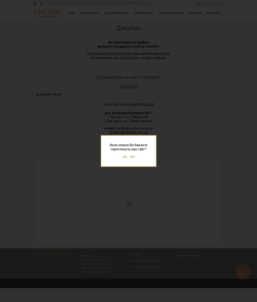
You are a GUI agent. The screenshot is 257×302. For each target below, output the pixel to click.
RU (132, 157)
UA (125, 157)
